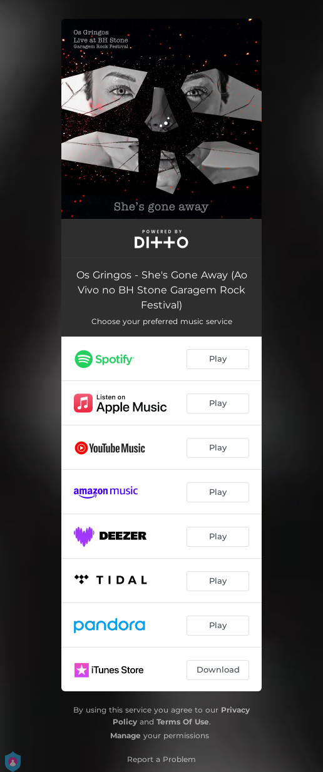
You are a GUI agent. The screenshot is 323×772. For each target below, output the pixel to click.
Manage (125, 735)
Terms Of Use (182, 721)
